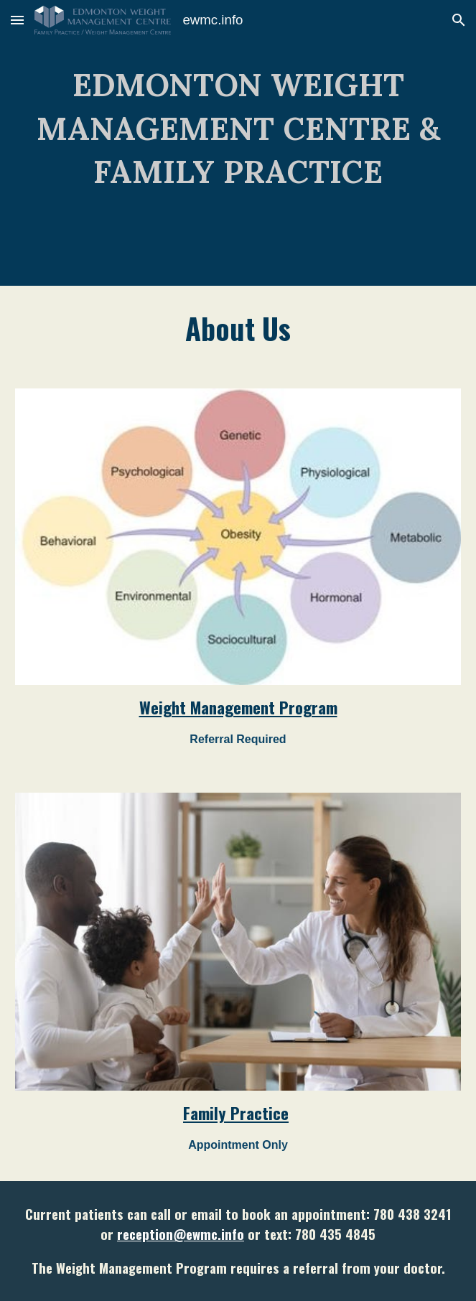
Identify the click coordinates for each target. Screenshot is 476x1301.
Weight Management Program (238, 707)
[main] (237, 142)
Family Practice (236, 1113)
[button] (17, 19)
